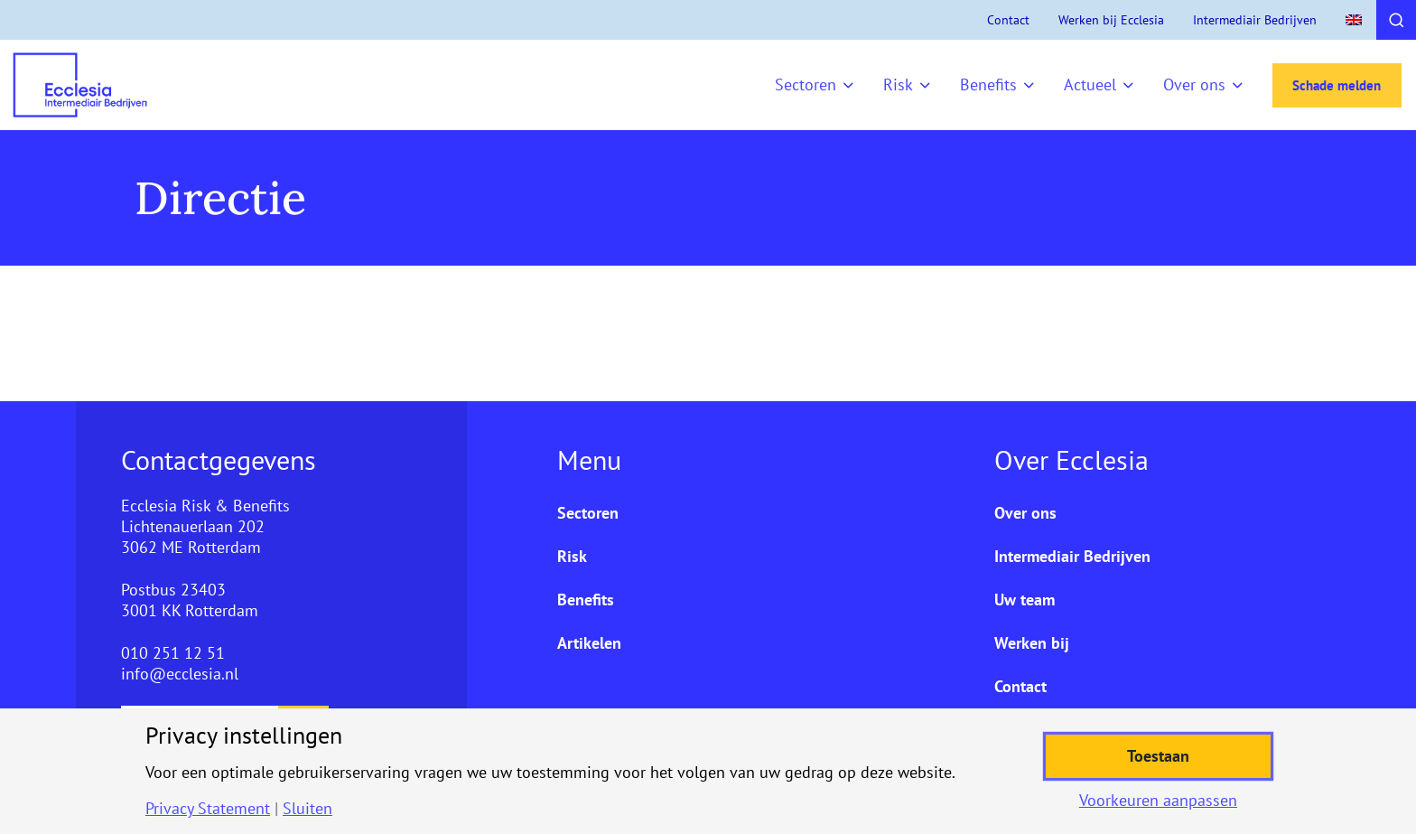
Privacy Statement (207, 809)
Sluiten (307, 809)
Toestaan (1158, 755)
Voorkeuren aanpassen (1158, 800)
